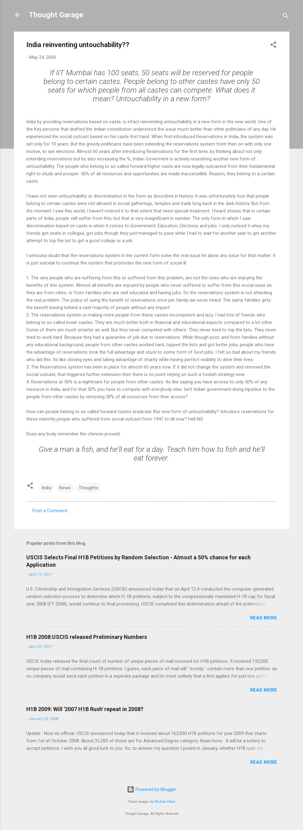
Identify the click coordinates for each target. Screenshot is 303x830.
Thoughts (88, 488)
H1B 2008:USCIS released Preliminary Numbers (86, 637)
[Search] (285, 16)
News (65, 488)
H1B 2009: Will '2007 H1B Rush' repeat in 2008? (84, 709)
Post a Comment (49, 510)
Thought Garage (56, 15)
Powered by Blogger (151, 789)
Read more (263, 618)
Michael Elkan (164, 802)
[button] (273, 45)
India (46, 488)
